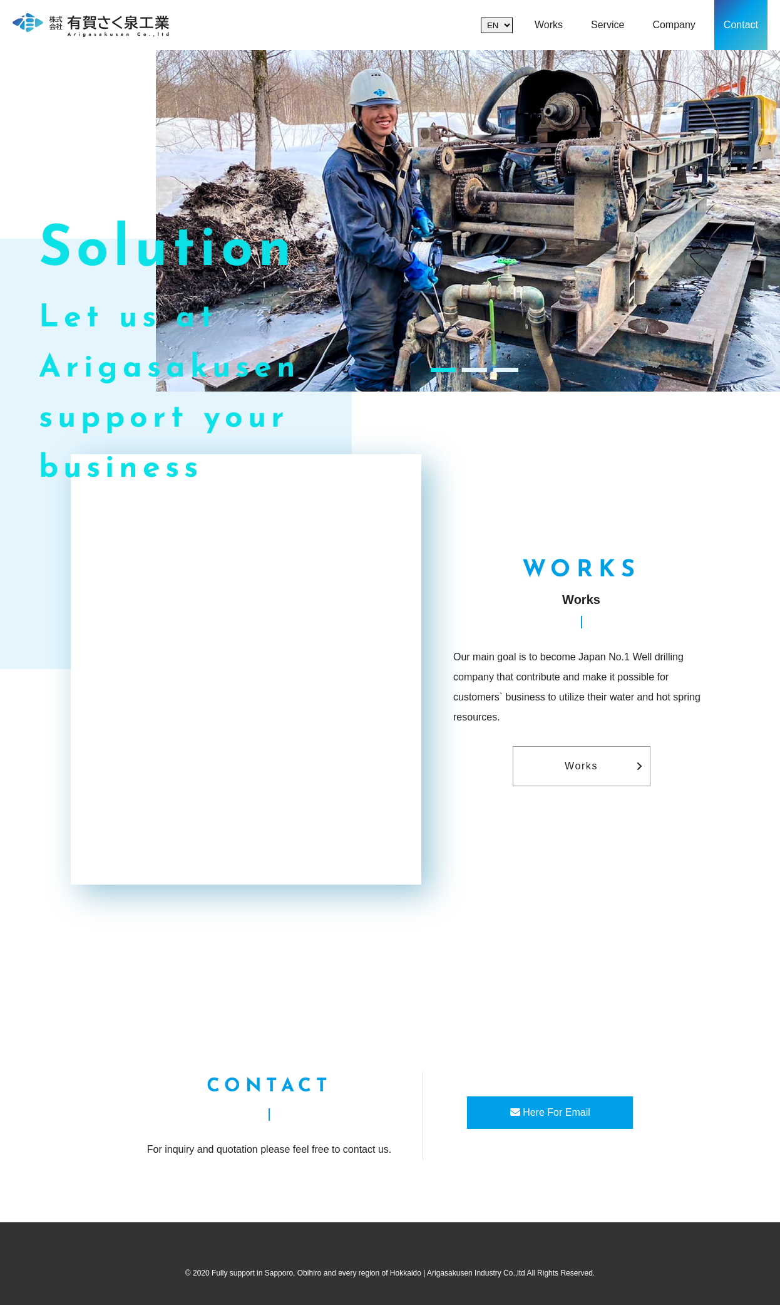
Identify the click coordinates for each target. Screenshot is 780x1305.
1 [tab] (443, 370)
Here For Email (550, 1112)
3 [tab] (505, 370)
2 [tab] (474, 370)
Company (673, 24)
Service (607, 24)
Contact (741, 24)
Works (549, 24)
